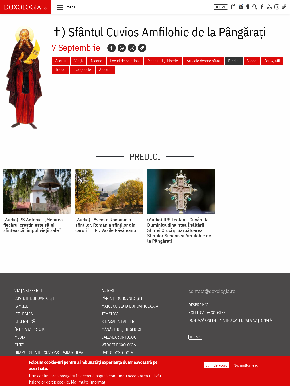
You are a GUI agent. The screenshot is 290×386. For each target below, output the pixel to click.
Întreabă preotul (30, 329)
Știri (19, 345)
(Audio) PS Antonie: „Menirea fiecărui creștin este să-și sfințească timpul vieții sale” (33, 225)
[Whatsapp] (122, 48)
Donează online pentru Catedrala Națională (230, 320)
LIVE (222, 7)
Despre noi (198, 305)
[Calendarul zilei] (241, 6)
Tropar (60, 69)
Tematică (110, 314)
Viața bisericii (28, 291)
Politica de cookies (206, 312)
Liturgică (23, 314)
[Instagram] (277, 6)
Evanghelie (82, 69)
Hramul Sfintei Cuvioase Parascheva (48, 353)
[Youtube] (269, 6)
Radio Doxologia (117, 353)
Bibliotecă (24, 322)
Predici (233, 60)
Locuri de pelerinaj (125, 60)
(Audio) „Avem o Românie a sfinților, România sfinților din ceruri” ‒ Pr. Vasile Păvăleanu (105, 225)
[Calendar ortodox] (233, 6)
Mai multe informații (89, 382)
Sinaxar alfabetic (118, 322)
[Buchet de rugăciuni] (247, 6)
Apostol (105, 69)
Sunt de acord (216, 365)
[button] (66, 7)
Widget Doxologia (119, 345)
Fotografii (272, 60)
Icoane (96, 60)
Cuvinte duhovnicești (35, 298)
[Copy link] (142, 48)
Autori (108, 291)
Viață (78, 60)
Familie (21, 306)
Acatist (61, 60)
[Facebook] (262, 6)
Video (251, 60)
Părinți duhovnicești (122, 298)
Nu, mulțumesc (246, 365)
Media (19, 337)
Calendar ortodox (119, 337)
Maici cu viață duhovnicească (130, 306)
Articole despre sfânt (203, 60)
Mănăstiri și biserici (163, 60)
